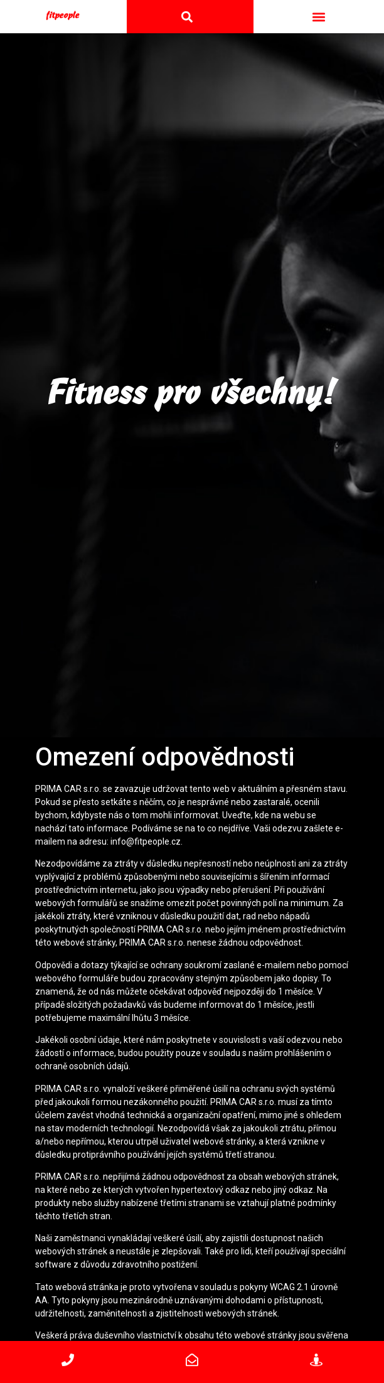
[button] (318, 15)
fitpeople (63, 13)
